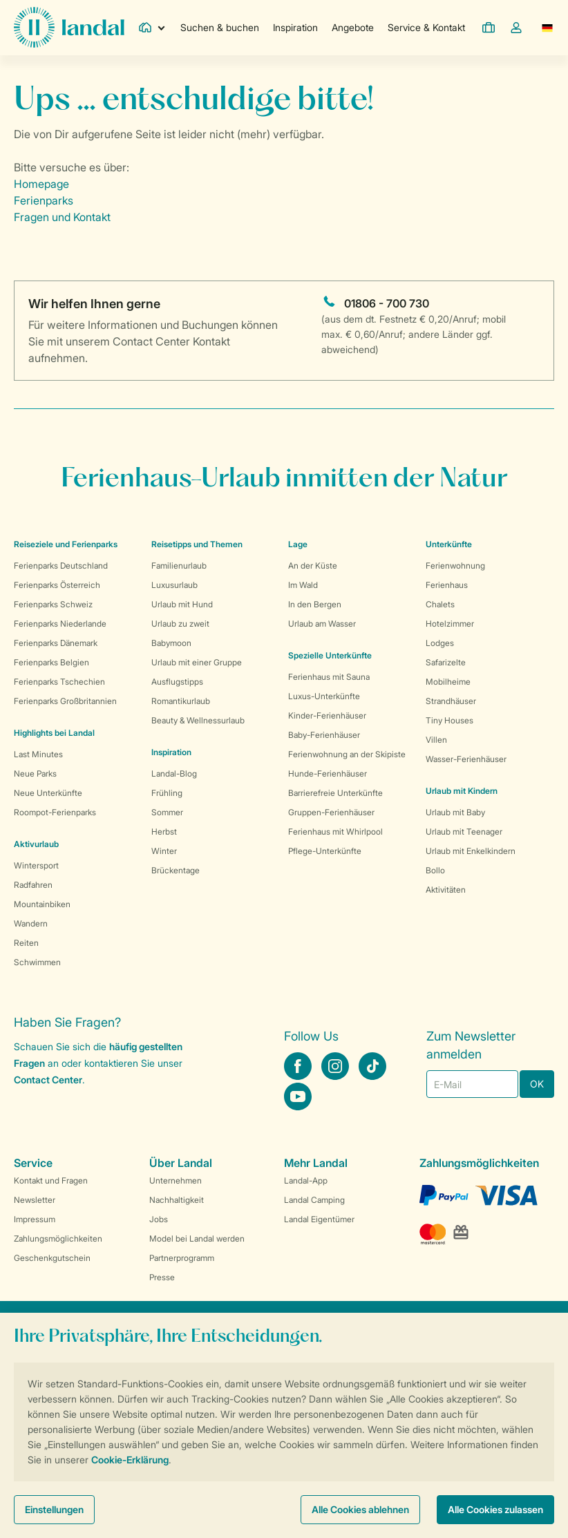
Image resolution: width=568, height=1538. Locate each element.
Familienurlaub (179, 565)
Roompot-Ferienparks (55, 812)
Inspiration (295, 27)
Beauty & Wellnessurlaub (198, 720)
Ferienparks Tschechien (59, 681)
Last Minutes (38, 754)
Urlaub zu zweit (180, 623)
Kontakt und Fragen (51, 1180)
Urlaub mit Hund (182, 604)
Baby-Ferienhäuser (324, 735)
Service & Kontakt (426, 27)
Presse (162, 1277)
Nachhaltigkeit (176, 1200)
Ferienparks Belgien (51, 662)
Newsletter (34, 1200)
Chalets (440, 604)
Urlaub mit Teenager (464, 831)
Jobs (158, 1219)
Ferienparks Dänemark (55, 643)
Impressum (34, 1219)
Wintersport (36, 865)
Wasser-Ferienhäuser (466, 759)
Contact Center (48, 1079)
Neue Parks (35, 773)
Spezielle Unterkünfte (330, 655)
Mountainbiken (42, 904)
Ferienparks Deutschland (61, 565)
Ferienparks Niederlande (60, 623)
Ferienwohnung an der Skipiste (347, 754)
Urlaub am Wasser (322, 623)
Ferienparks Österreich (57, 585)
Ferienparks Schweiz (53, 604)
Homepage (41, 184)
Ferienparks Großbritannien (65, 701)
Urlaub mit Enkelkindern (470, 851)
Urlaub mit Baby (455, 812)
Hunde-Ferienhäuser (327, 773)
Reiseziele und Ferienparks (65, 544)
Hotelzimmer (450, 623)
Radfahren (33, 885)
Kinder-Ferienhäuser (327, 715)
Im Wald (303, 585)
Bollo (435, 870)
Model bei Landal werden (197, 1238)
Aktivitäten (446, 889)
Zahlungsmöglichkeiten (58, 1238)
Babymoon (171, 643)
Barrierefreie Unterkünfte (335, 793)
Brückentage (175, 870)
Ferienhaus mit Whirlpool (335, 831)
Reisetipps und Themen (197, 544)
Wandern (31, 923)
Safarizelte (446, 662)
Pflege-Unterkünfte (324, 851)
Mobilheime (448, 681)
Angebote (353, 27)
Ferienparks (43, 200)
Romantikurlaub (180, 701)
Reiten (26, 943)
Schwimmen (37, 962)
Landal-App (306, 1180)
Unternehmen (175, 1180)
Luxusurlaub (174, 585)
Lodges (440, 643)
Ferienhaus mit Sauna (329, 677)
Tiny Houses (449, 720)
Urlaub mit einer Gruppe (196, 662)
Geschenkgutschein (52, 1258)
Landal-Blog (174, 773)
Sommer (167, 812)
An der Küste (312, 565)
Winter (164, 851)
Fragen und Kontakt (62, 217)
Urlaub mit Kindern (462, 791)
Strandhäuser (451, 701)
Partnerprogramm (181, 1258)
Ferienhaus (447, 585)
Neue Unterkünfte (48, 793)
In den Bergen (314, 604)
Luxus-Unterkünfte (324, 696)
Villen (436, 739)
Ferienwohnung (455, 565)
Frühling (166, 793)
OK (537, 1084)
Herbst (164, 831)
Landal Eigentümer (319, 1219)
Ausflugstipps (177, 681)
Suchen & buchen (219, 27)
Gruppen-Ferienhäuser (331, 812)
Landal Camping (314, 1200)
